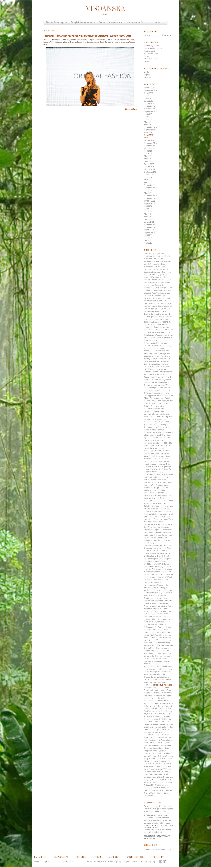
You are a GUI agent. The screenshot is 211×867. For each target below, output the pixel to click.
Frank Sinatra (166, 601)
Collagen (165, 535)
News (157, 22)
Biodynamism (163, 495)
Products (167, 511)
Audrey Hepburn (159, 477)
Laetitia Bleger (161, 766)
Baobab (160, 735)
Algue (153, 503)
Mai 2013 (147, 193)
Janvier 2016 (149, 140)
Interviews (164, 364)
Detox (146, 445)
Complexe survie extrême (154, 385)
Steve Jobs (162, 309)
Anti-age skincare (163, 630)
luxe (155, 735)
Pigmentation (159, 319)
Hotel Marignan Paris (163, 524)
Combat (155, 687)
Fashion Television (151, 453)
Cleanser (169, 758)
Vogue (146, 703)
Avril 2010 (148, 243)
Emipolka (162, 593)
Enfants (147, 614)
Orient (164, 503)
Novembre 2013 (150, 188)
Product (158, 632)
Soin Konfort (159, 714)
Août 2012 (148, 206)
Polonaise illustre (151, 627)
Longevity (147, 780)
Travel (146, 61)
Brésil (146, 727)
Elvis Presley (163, 417)
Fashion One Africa (159, 438)
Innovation (148, 443)
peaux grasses (150, 732)
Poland (146, 645)
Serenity (153, 480)
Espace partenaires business (97, 862)
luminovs (153, 448)
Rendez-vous (149, 253)
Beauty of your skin (151, 46)
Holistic (168, 627)
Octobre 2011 (149, 230)
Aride (157, 303)
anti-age (164, 737)
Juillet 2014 (148, 175)
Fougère (147, 751)
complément (149, 388)
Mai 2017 (147, 122)
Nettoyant (147, 661)
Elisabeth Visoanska (165, 777)
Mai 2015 (147, 156)
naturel (169, 338)
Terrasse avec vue (163, 517)
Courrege (168, 566)
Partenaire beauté (151, 764)
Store (162, 553)
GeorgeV (147, 469)
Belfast (161, 572)
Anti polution (167, 632)
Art (156, 382)
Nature (146, 553)
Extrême (147, 785)
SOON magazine (163, 269)
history (163, 440)
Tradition (147, 285)
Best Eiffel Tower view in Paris (156, 609)
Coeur (166, 403)
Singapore (148, 761)
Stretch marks (167, 730)
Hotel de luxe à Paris (160, 346)
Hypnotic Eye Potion (165, 606)
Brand (159, 480)
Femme (160, 708)
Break (168, 464)
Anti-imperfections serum (120, 42)
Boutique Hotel (159, 256)
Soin (145, 532)
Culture (167, 585)
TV (160, 703)
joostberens (157, 543)
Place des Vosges (164, 540)
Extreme (158, 267)
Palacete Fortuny (151, 706)
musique (167, 472)
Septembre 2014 (150, 172)
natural (150, 722)
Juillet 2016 (148, 135)
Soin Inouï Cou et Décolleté (159, 743)
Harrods (168, 640)
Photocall (159, 485)
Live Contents (156, 785)
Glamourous (148, 774)
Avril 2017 (148, 125)
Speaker (166, 393)
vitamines (168, 708)
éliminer (165, 361)
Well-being (160, 330)
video (154, 777)
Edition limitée (167, 727)
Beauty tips (154, 551)
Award (152, 445)
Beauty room (162, 377)
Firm (145, 330)
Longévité (168, 706)
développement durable (153, 396)
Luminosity (155, 506)
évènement (165, 506)
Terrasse (152, 790)
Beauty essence (167, 611)
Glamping (147, 403)
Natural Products (156, 648)
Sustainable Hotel (151, 598)
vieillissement (155, 322)
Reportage (153, 672)
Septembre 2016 (150, 130)
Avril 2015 (148, 159)
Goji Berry (148, 527)
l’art (145, 722)
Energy (169, 590)
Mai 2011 (147, 240)
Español (147, 75)
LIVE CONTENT (150, 59)
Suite (164, 543)
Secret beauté (163, 306)
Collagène (148, 611)
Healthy (163, 501)
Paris (164, 548)
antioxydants (157, 616)
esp (154, 862)
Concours (157, 653)
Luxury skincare (160, 288)
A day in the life (158, 748)
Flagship (160, 585)
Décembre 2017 (150, 106)
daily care (155, 572)
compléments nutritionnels (154, 414)
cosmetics (147, 753)
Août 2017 (148, 114)
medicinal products (162, 574)
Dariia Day (157, 716)
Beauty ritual (157, 661)
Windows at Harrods (152, 356)
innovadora (148, 256)
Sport (160, 764)
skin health (162, 590)
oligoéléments (158, 493)
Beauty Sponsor (166, 756)
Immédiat (153, 343)
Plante (158, 503)
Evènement (156, 296)
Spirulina (147, 506)
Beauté (167, 622)
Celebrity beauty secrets (153, 564)
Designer (160, 782)
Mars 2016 (148, 138)
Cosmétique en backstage (154, 317)
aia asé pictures (156, 530)
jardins (166, 598)
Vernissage (167, 532)
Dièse (146, 603)
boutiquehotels (149, 474)
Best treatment (150, 556)
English (147, 72)
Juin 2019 (148, 96)
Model (168, 427)
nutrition (153, 772)
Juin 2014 (148, 177)
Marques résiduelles (156, 282)
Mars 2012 (148, 219)
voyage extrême (162, 275)
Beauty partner (159, 327)
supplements (148, 267)
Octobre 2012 (149, 201)
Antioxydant (148, 451)
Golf (145, 466)
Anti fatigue (154, 703)
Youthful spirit (149, 51)
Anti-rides (147, 306)
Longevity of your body (153, 48)
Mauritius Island (159, 788)
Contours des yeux (158, 619)
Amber (154, 306)
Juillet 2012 (148, 209)
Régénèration (160, 624)
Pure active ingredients (163, 685)
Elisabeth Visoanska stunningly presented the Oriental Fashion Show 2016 (87, 35)
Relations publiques (161, 451)
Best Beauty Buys (151, 593)
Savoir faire (162, 577)
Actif (145, 640)
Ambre (156, 722)
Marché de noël (156, 301)
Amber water (168, 396)
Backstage (156, 443)
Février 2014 (149, 182)
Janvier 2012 (149, 222)
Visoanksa (148, 788)
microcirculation (160, 482)
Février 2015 (149, 164)
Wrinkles (159, 277)
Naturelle (166, 367)
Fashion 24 (163, 551)
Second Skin (149, 401)
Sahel (155, 353)
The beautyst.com (159, 569)
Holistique (147, 545)
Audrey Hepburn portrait (153, 459)
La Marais (161, 759)
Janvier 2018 (149, 104)
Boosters (154, 537)
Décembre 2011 (150, 225)
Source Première (150, 340)
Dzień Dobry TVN (165, 469)
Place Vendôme (157, 293)
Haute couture (58, 42)
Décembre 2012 (150, 196)
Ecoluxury (152, 377)
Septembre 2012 (150, 204)
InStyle (146, 367)
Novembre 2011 (150, 227)
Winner (154, 780)
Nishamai (159, 556)
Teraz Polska (167, 443)
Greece (157, 690)
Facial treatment (165, 372)
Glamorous (169, 782)
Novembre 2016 (150, 127)
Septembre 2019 (150, 90)
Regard (153, 614)
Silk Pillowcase (160, 656)
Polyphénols (149, 685)
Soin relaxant (152, 580)
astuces (165, 664)
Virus (164, 480)
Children (159, 793)
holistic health (149, 635)
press (156, 388)
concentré (168, 648)
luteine (163, 690)
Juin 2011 (148, 238)
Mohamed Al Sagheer (152, 730)
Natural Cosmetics (162, 651)
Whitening (147, 490)
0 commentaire (101, 40)
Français (147, 77)
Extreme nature (167, 474)
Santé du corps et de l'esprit (155, 711)
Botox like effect (150, 430)
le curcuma (168, 764)
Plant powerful (149, 766)
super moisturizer (159, 464)
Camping (151, 348)
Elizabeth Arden (150, 701)
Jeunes (160, 706)
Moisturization (161, 311)
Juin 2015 (148, 154)
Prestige (154, 309)
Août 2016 (148, 133)
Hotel (168, 327)
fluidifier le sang (155, 727)
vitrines (146, 277)
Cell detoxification (158, 432)
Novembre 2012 (150, 198)
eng (150, 862)
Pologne (147, 601)
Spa (153, 269)
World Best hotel (162, 645)
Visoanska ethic (150, 783)
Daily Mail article (150, 759)
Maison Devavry (158, 680)
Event (152, 645)
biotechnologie (165, 314)
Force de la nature (161, 519)
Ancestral (163, 545)
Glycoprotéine (149, 524)
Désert (153, 277)
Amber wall (157, 753)
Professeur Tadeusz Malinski (162, 724)
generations (148, 411)
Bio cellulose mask (162, 643)
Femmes (161, 627)
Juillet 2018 (148, 101)
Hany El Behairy (159, 427)
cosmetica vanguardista (153, 561)
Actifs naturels (149, 632)
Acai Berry (158, 467)
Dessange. (152, 669)
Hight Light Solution (151, 514)
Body (150, 543)
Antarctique (148, 519)
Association (148, 422)
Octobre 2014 (149, 169)
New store (152, 517)
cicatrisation (166, 716)
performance (157, 664)
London (163, 303)
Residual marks (159, 674)
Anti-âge (157, 401)
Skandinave (167, 637)
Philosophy (148, 353)
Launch (156, 756)
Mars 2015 (148, 161)
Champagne (159, 253)
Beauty (160, 472)
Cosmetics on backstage (158, 603)
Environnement (161, 335)
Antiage (154, 469)
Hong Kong (148, 719)
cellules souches (156, 638)
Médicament (153, 577)
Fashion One (149, 382)
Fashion (162, 722)
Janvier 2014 (149, 185)
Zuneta (160, 403)
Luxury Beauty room (158, 359)
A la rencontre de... (136, 22)
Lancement (160, 790)
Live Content (161, 666)
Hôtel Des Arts (149, 666)
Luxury (164, 280)
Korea (150, 466)
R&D (154, 796)
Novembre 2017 (150, 109)
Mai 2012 (147, 214)
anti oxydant (156, 601)
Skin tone (167, 277)
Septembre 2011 (150, 232)
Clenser (162, 695)
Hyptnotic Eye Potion (157, 435)
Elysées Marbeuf (163, 772)
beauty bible (159, 511)
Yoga (170, 737)
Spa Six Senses (155, 375)
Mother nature (161, 338)
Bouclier (147, 582)
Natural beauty (163, 382)
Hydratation (162, 751)
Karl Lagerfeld (164, 353)
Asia (145, 374)
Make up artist (161, 369)
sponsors (168, 553)
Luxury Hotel (156, 298)
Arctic (158, 732)
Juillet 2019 (148, 93)
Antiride (167, 282)
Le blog (46, 30)
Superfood (156, 740)
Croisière (169, 593)
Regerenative (159, 398)
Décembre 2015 (150, 143)
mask (158, 456)
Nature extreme (150, 606)
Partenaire (161, 430)
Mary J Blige (149, 398)
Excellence (148, 716)
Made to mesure (155, 361)
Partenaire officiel (161, 774)
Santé (167, 398)
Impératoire (166, 467)
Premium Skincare (151, 372)
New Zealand (149, 643)
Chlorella (164, 324)
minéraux (168, 317)
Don (145, 543)
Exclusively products (152, 364)
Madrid (155, 490)
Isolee (146, 319)
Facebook (160, 861)
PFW (166, 385)
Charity (146, 708)
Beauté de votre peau (56, 22)
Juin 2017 (148, 119)
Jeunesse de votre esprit (110, 22)
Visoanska (165, 779)
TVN (150, 477)
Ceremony (156, 761)
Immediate (163, 514)
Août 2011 (148, 235)
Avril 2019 (148, 98)
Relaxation (161, 698)
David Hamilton (165, 719)
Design (169, 303)
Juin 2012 (148, 211)
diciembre (147, 569)
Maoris (152, 793)
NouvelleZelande (156, 769)
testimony (147, 745)
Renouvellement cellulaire (154, 409)
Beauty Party (149, 651)
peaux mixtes (153, 695)
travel (146, 361)
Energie (163, 264)
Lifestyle (153, 698)
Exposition (168, 445)
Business (152, 330)
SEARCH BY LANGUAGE (79, 40)
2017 (166, 488)
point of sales (149, 574)
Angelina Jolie (164, 509)
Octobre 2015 (149, 148)
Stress (167, 748)
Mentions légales (114, 862)
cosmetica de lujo (164, 272)
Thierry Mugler (157, 290)
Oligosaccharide (150, 677)
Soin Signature (150, 335)
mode (169, 677)
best (168, 359)
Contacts (142, 862)
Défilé (158, 474)
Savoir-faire (168, 714)
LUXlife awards (150, 369)
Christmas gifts (164, 559)
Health (155, 719)
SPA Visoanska (150, 275)
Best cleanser (163, 580)
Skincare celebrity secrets (161, 380)
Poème (168, 572)
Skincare (153, 708)
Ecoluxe (147, 314)
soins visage (166, 456)
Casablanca (155, 501)
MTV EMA (158, 422)
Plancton (147, 680)
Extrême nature (154, 264)
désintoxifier (155, 440)
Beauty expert (154, 461)
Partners (156, 545)
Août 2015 (148, 151)
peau (151, 319)
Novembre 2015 (150, 146)
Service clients (132, 862)
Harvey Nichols (150, 630)
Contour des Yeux (164, 701)
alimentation (167, 530)
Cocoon (154, 751)
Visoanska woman (162, 351)
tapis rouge (159, 567)
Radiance (167, 564)
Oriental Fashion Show (153, 280)
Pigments (156, 611)
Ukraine (153, 332)
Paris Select (149, 653)
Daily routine (162, 677)
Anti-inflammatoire (159, 595)
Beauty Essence (105, 42)
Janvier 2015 (149, 167)
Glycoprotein (148, 511)
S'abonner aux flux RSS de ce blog (157, 849)
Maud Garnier (157, 745)
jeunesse (151, 624)
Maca (160, 598)
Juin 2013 (148, 190)
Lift (145, 624)
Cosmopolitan (149, 482)
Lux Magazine (155, 325)
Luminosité (155, 314)
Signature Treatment (157, 640)
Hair (145, 477)
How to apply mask (158, 419)
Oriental (161, 448)
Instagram (164, 861)
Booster (165, 785)
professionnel (164, 453)
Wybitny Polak (149, 456)
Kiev (150, 616)
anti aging (148, 740)
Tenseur (155, 509)
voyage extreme (150, 272)
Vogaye (155, 559)
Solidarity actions (159, 693)
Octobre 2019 (149, 88)
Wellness (147, 777)
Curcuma (157, 548)
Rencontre (148, 595)
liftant (155, 495)
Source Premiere (150, 472)
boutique (159, 367)
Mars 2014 (148, 180)
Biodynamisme (158, 622)
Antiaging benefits (155, 532)
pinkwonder (148, 327)
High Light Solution (160, 682)
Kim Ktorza (165, 390)
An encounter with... (152, 54)
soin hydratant (166, 401)
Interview (147, 687)
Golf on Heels (149, 567)
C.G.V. (123, 862)
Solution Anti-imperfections (154, 406)
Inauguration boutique (152, 535)
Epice (152, 367)
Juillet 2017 (148, 117)
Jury (169, 438)
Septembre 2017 (150, 111)
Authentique (148, 587)
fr (146, 862)
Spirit (151, 548)
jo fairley (160, 488)
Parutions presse (163, 332)
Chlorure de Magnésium (153, 393)
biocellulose (154, 553)
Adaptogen (159, 445)
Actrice (146, 448)
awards (165, 561)
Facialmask (165, 761)
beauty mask (159, 411)
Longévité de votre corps (83, 22)
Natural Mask (167, 703)
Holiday (147, 440)
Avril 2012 (148, 217)
